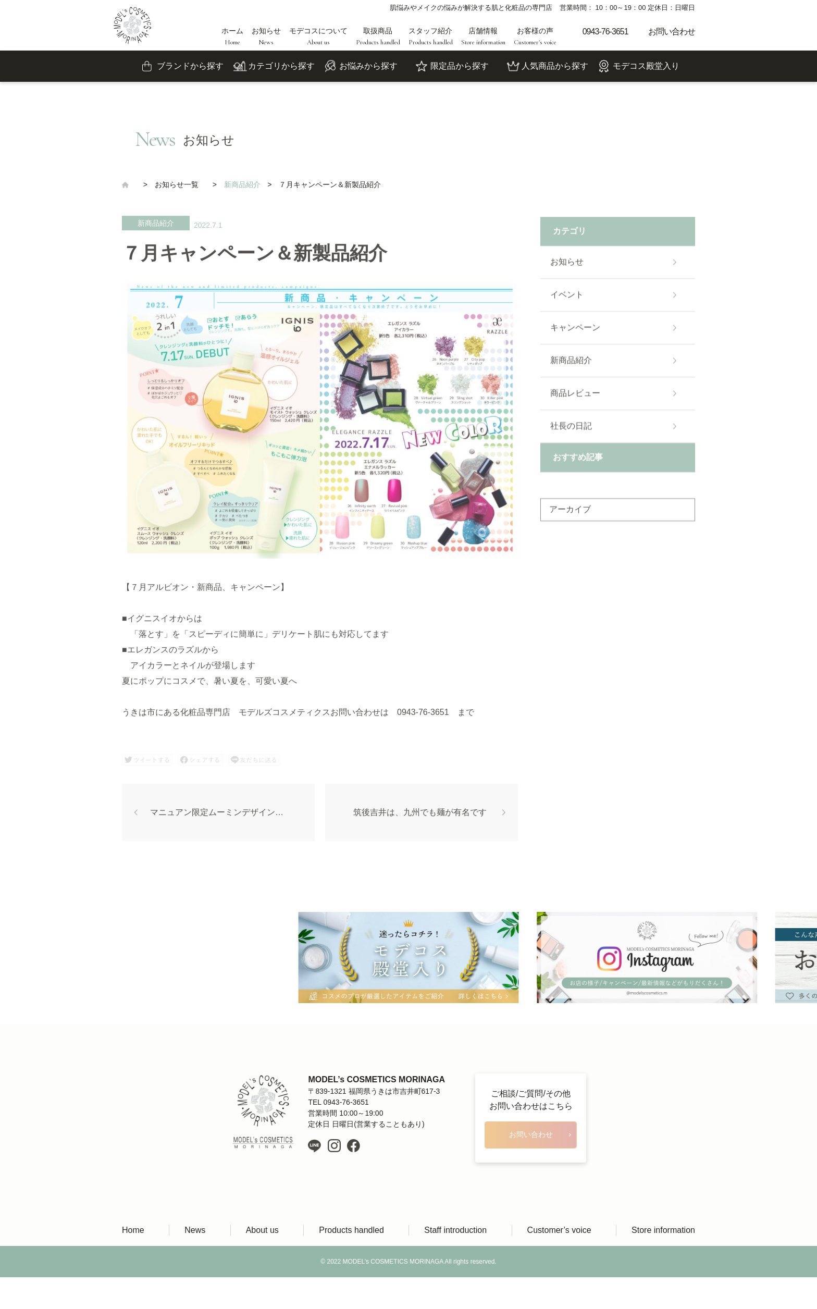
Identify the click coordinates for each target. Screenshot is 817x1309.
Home (133, 1230)
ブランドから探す (190, 65)
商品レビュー (575, 397)
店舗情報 (483, 36)
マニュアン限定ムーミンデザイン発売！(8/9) (232, 816)
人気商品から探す (555, 65)
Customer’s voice (559, 1230)
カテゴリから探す (281, 65)
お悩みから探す (368, 65)
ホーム (232, 36)
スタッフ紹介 (430, 36)
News (194, 1230)
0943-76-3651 (605, 31)
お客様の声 (535, 36)
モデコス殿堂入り (646, 65)
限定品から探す (459, 65)
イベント (567, 299)
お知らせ (266, 36)
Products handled (351, 1230)
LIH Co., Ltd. (423, 1293)
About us (262, 1230)
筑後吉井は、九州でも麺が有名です (420, 816)
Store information (663, 1230)
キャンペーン (575, 332)
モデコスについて (318, 36)
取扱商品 (378, 36)
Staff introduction (455, 1230)
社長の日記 (571, 430)
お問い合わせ (671, 31)
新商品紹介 (156, 228)
